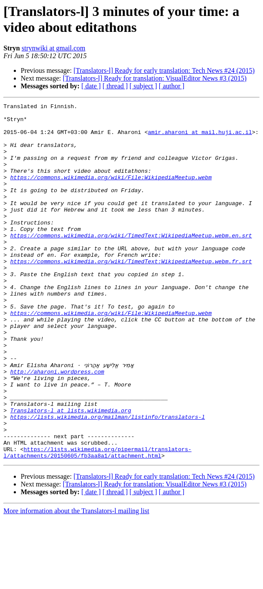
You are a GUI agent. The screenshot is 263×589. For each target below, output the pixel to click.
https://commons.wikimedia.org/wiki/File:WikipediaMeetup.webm (111, 192)
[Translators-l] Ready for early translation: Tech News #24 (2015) (164, 70)
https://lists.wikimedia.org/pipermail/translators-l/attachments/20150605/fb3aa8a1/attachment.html (97, 522)
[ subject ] (143, 86)
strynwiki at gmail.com (53, 48)
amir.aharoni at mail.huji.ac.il (200, 138)
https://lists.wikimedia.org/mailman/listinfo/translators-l (107, 479)
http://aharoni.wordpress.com (57, 425)
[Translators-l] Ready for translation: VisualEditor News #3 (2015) (155, 78)
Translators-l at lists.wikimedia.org (70, 472)
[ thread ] (115, 86)
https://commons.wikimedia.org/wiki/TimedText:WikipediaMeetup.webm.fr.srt (131, 293)
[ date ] (91, 86)
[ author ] (172, 86)
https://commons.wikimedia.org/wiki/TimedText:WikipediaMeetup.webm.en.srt (131, 262)
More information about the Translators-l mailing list (76, 581)
